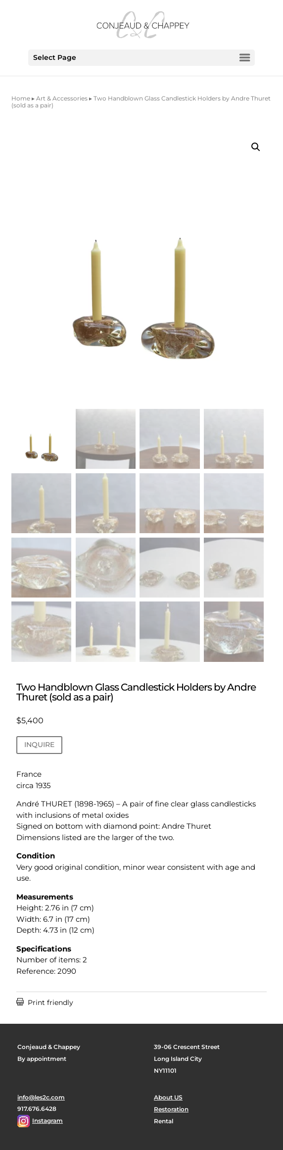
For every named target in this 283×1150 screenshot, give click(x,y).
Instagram (47, 1120)
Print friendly (44, 1002)
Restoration (171, 1109)
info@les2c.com (41, 1097)
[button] (256, 147)
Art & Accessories (62, 98)
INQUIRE (39, 744)
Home (20, 98)
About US (168, 1097)
